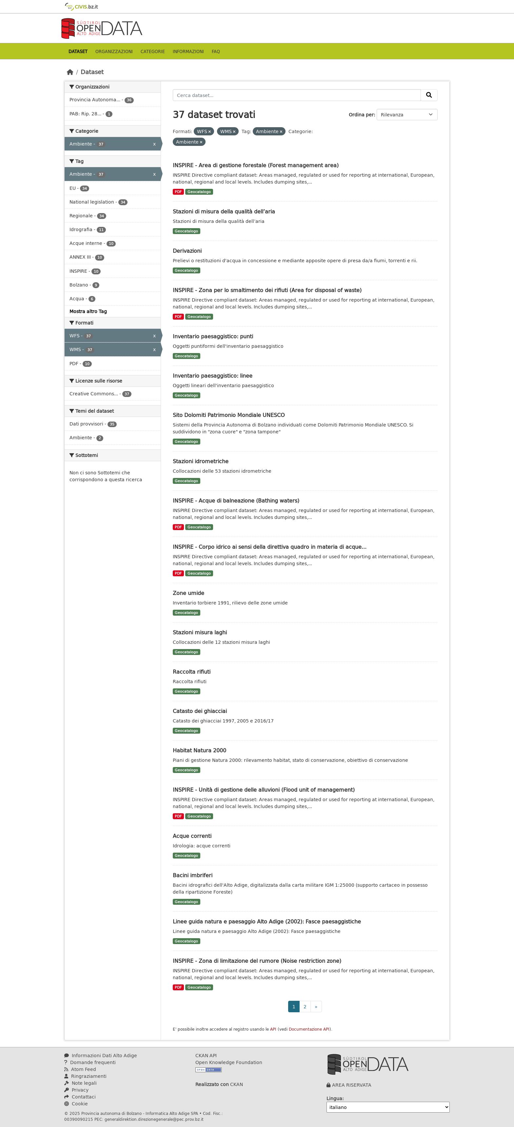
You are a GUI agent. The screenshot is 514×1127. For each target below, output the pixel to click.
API (273, 1029)
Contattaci (80, 1096)
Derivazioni (187, 251)
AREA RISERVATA (351, 1084)
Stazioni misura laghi (200, 632)
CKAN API (206, 1055)
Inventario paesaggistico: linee (212, 375)
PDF (178, 191)
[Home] (70, 72)
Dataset (78, 51)
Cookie (76, 1103)
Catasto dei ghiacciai (200, 711)
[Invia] (429, 95)
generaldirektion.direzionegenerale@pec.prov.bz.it (154, 1119)
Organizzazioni (114, 51)
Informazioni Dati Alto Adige (100, 1055)
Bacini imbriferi (192, 875)
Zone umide (188, 593)
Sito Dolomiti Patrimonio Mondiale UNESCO (229, 415)
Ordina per (361, 114)
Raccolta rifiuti (191, 671)
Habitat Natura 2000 (199, 750)
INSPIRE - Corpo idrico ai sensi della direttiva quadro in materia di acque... (269, 547)
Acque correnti (192, 836)
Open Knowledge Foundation (228, 1062)
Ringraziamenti (85, 1076)
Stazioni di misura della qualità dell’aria (224, 211)
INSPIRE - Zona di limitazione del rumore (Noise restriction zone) (257, 961)
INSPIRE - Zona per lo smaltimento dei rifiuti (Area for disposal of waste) (267, 290)
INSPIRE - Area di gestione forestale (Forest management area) (256, 165)
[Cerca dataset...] (297, 95)
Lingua (334, 1098)
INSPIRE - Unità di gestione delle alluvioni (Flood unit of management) (264, 789)
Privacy (76, 1089)
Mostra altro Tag (88, 311)
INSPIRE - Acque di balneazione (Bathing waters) (236, 500)
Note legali (80, 1082)
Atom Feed (80, 1069)
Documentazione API (309, 1029)
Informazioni (188, 51)
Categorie (153, 51)
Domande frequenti (90, 1062)
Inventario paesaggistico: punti (213, 336)
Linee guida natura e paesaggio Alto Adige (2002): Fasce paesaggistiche (267, 921)
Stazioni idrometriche (200, 461)
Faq (216, 51)
